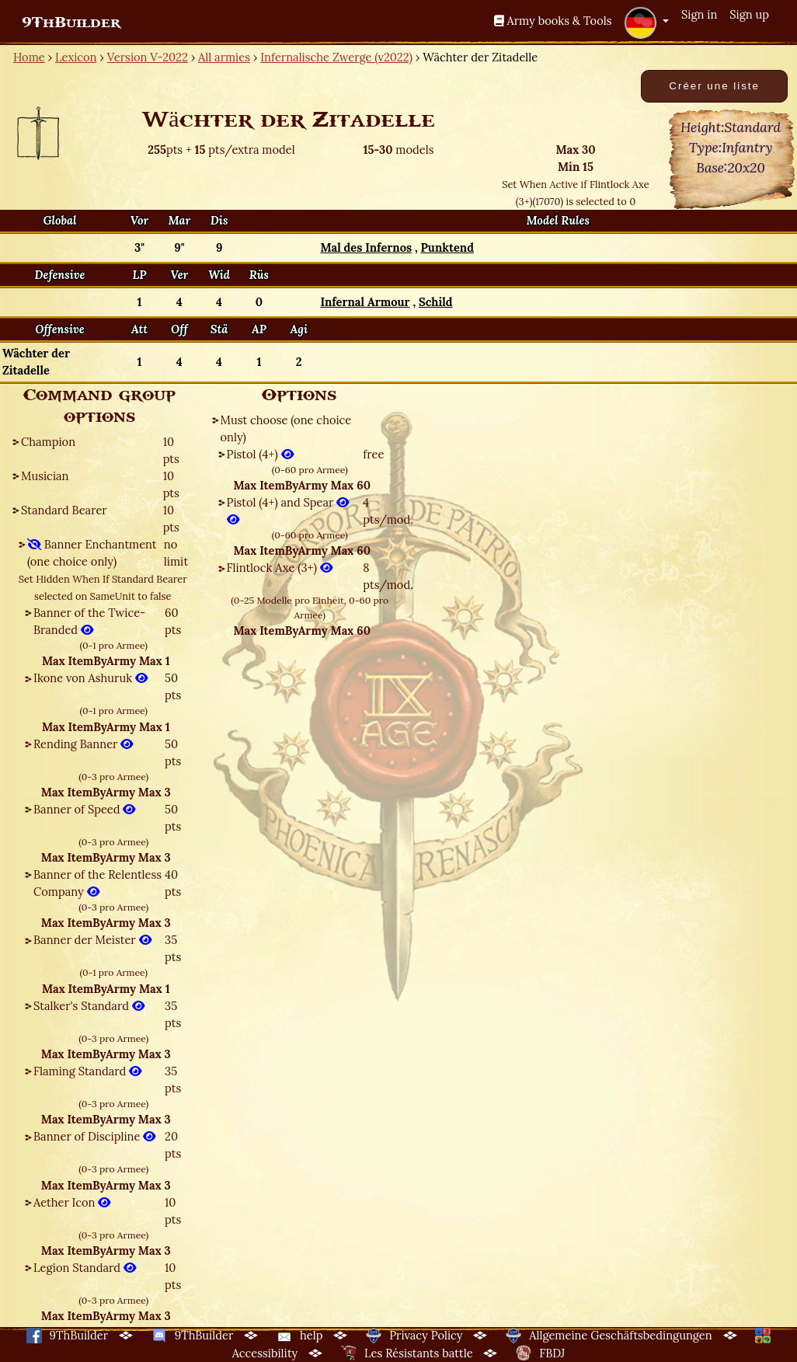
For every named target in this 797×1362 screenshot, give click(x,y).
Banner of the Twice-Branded (89, 621)
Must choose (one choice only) (286, 428)
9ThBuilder (71, 22)
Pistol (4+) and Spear (288, 511)
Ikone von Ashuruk (90, 678)
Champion (48, 441)
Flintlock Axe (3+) (279, 567)
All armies (224, 57)
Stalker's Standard (88, 1005)
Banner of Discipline (94, 1136)
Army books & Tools (553, 20)
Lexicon (75, 57)
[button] (646, 22)
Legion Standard (84, 1267)
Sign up (749, 14)
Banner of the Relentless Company (97, 883)
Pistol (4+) (260, 454)
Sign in (699, 14)
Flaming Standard (87, 1071)
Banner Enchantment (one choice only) (92, 553)
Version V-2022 (147, 57)
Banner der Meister (92, 939)
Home (29, 57)
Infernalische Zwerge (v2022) (336, 57)
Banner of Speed (84, 809)
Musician (44, 476)
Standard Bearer (64, 510)
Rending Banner (83, 744)
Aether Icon (71, 1202)
